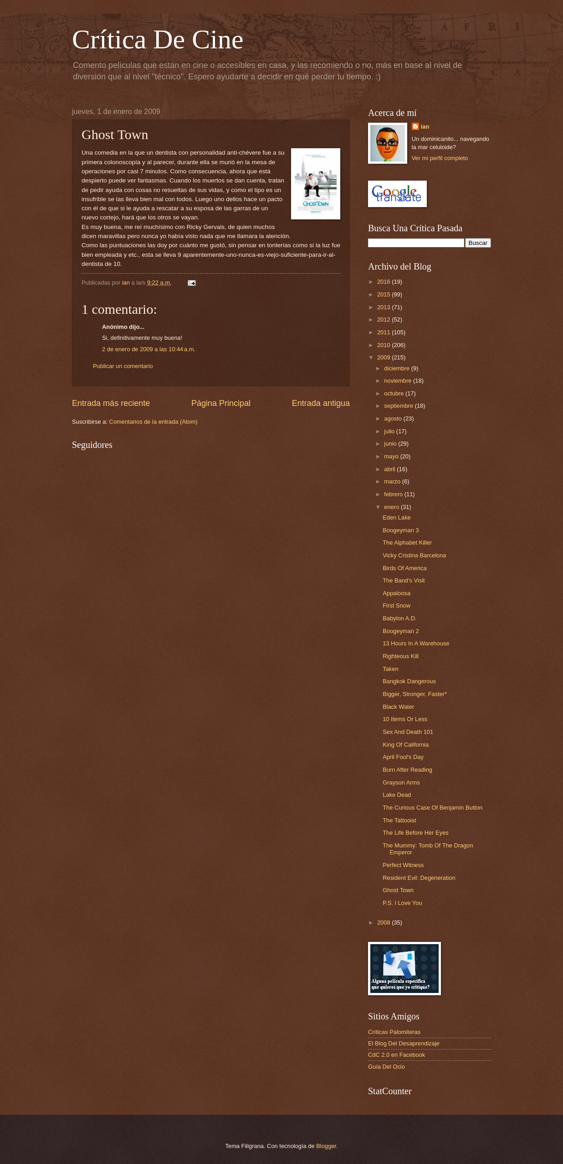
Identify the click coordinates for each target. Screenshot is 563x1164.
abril (390, 469)
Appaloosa (396, 593)
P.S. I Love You (402, 902)
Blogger (326, 1146)
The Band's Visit (404, 580)
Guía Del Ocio (386, 1066)
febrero (394, 494)
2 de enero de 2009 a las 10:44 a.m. (148, 349)
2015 (384, 294)
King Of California (406, 744)
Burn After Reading (407, 769)
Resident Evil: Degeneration (419, 877)
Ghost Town (398, 890)
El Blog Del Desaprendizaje (404, 1043)
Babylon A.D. (399, 618)
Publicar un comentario (123, 366)
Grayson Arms (401, 782)
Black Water (398, 706)
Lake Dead (397, 794)
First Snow (396, 605)
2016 (384, 281)
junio (391, 443)
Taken (390, 668)
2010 (384, 345)
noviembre (398, 380)
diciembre (397, 368)
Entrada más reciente (111, 403)
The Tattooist (399, 820)
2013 (384, 307)
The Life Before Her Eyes (416, 832)
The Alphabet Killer (407, 542)
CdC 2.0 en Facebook (396, 1054)
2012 (384, 319)
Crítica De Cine (158, 39)
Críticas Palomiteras (394, 1032)
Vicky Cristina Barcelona (414, 555)
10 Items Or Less (405, 719)
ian (425, 126)
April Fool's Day (403, 756)
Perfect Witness (403, 865)
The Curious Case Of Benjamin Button (432, 807)
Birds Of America (405, 568)
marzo (393, 481)
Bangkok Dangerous (409, 681)
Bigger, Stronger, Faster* (415, 694)
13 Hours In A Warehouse (416, 643)
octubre (394, 393)
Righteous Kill (401, 656)
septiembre (399, 405)
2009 (384, 357)
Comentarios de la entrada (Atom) (153, 421)
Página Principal (221, 403)
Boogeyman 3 (401, 530)
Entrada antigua (321, 403)
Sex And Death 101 (408, 731)
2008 (384, 922)
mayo (392, 456)
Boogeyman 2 (401, 631)
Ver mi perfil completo (440, 158)
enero (392, 507)
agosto (393, 418)
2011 (384, 332)
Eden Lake (397, 517)
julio (390, 431)
